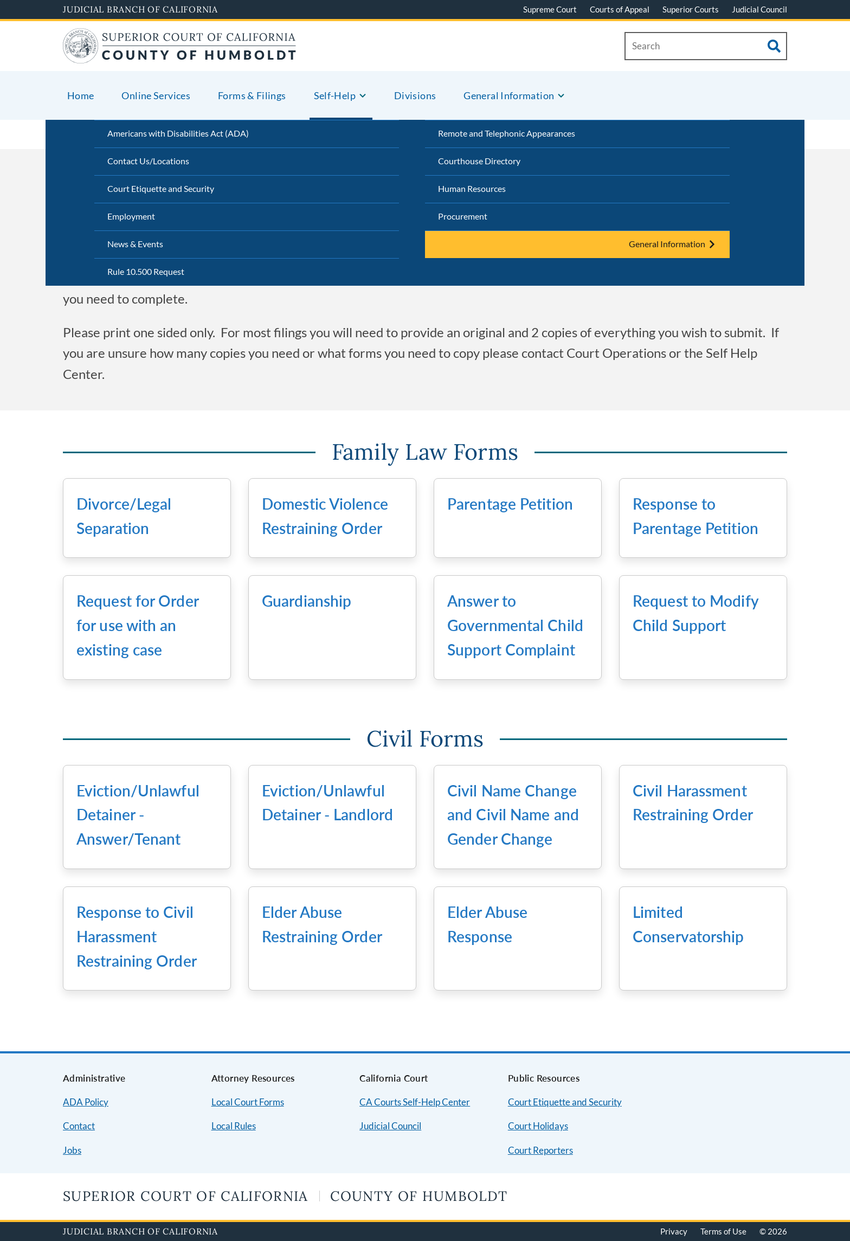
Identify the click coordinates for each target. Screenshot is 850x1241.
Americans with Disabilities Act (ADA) (178, 133)
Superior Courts (690, 9)
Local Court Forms (247, 1102)
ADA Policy (85, 1102)
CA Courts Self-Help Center (414, 1102)
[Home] (180, 56)
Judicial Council (759, 9)
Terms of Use (723, 1231)
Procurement (462, 216)
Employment (131, 216)
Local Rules (233, 1125)
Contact (79, 1125)
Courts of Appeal (619, 9)
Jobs (72, 1150)
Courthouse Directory (479, 161)
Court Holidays (538, 1125)
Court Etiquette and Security (160, 188)
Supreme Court (550, 9)
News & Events (135, 244)
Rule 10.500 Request (145, 271)
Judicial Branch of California (140, 9)
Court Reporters (540, 1150)
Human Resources (472, 188)
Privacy (673, 1231)
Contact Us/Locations (148, 161)
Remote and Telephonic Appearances (506, 133)
